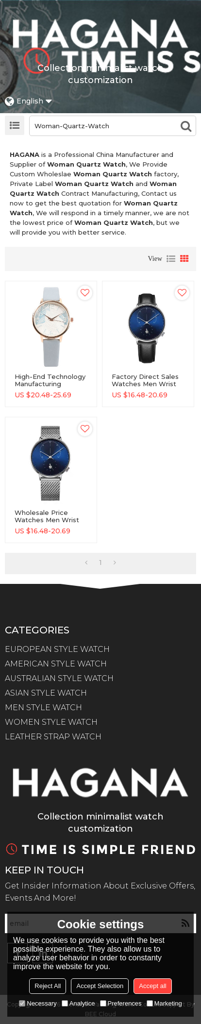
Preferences (121, 1003)
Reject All (47, 986)
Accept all (152, 986)
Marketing (164, 1003)
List (171, 259)
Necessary (37, 1003)
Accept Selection (99, 986)
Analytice (78, 1003)
